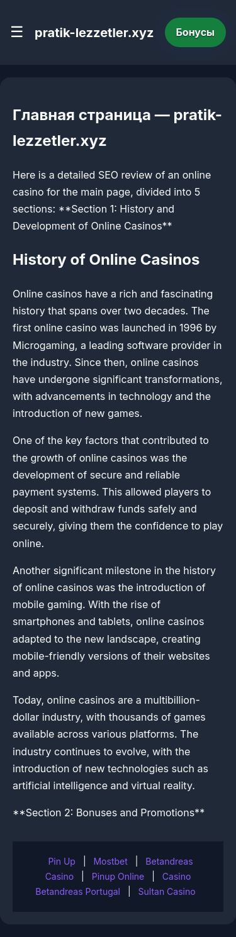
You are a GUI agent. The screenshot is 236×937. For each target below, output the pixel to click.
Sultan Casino (167, 891)
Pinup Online (118, 876)
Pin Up (62, 861)
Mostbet (110, 861)
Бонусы (195, 32)
